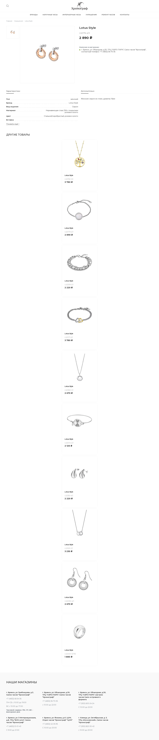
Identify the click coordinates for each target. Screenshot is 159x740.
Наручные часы (50, 15)
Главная (9, 21)
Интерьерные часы (71, 15)
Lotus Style (69, 175)
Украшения (91, 15)
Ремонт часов (108, 15)
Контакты (124, 15)
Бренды (34, 15)
